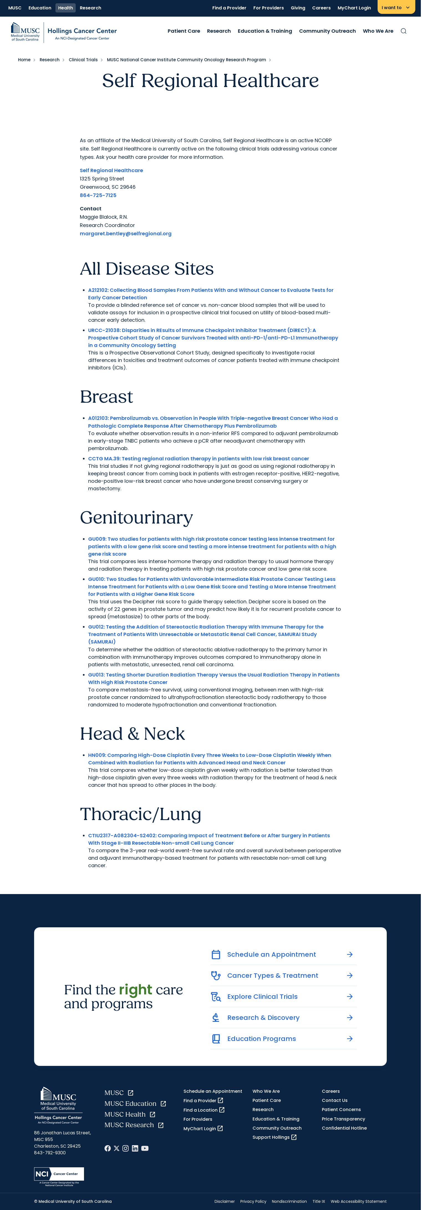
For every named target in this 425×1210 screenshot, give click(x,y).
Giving (298, 8)
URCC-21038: (104, 330)
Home (24, 60)
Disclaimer (225, 1201)
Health (65, 8)
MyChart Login (354, 8)
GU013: (96, 674)
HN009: (97, 755)
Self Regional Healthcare (111, 170)
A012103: (98, 418)
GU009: (97, 538)
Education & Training (265, 30)
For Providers (268, 8)
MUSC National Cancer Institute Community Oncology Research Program (186, 60)
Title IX (318, 1201)
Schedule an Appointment (213, 1091)
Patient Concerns (341, 1109)
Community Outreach (327, 30)
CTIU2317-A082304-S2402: (122, 835)
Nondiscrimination (289, 1201)
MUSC (15, 8)
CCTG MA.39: (104, 458)
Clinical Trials (83, 60)
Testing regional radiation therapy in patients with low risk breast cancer (215, 458)
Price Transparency (343, 1119)
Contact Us (335, 1100)
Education (40, 8)
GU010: (96, 579)
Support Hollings (275, 1137)
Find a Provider (229, 8)
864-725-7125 (98, 195)
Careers (321, 8)
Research (90, 8)
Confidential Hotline (344, 1128)
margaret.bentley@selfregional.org (126, 233)
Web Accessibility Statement (359, 1201)
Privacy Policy (253, 1201)
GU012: (96, 626)
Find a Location (204, 1110)
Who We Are (378, 30)
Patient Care (184, 30)
